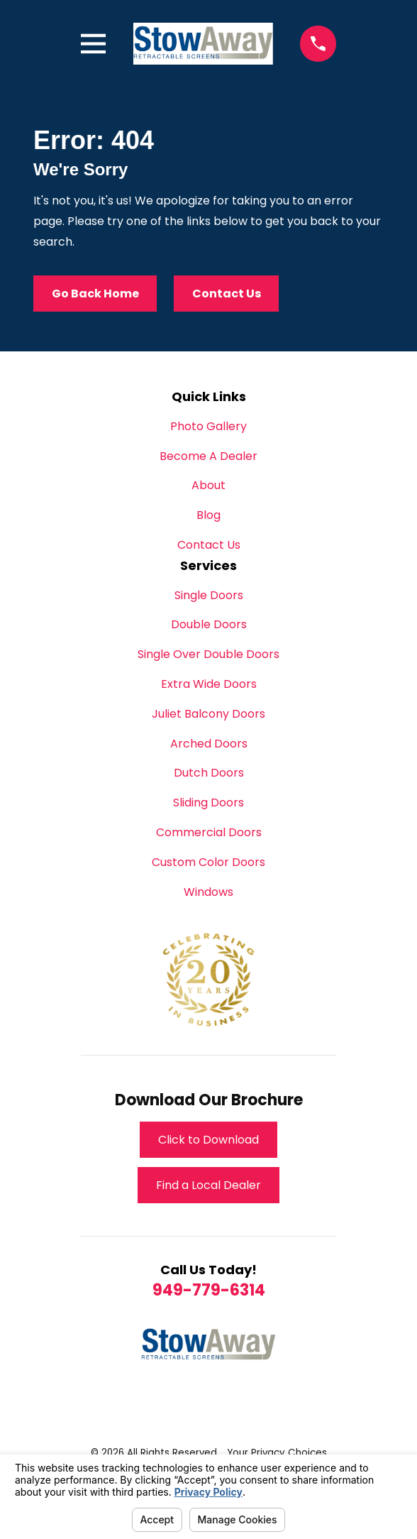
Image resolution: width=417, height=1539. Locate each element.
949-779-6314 (208, 1290)
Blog (208, 515)
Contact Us (226, 293)
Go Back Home (95, 293)
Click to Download (208, 1139)
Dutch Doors (209, 773)
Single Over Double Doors (208, 654)
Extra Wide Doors (209, 684)
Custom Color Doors (208, 862)
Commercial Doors (209, 832)
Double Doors (209, 624)
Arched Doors (209, 743)
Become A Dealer (208, 456)
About (208, 485)
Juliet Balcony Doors (208, 714)
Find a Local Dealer (208, 1185)
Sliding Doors (208, 802)
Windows (208, 892)
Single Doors (208, 595)
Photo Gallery (208, 426)
